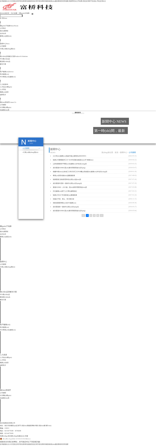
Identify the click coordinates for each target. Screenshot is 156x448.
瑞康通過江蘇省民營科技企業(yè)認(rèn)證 (67, 182)
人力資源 (4, 86)
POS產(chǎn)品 (5, 60)
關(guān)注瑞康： (28, 13)
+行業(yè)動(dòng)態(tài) (30, 154)
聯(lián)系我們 (9, 104)
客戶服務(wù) (7, 73)
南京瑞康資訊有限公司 (8, 425)
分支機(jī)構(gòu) (6, 109)
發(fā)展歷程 (4, 31)
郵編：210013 (5, 430)
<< (83, 218)
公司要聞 (3, 47)
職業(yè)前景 (5, 94)
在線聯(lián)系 (5, 112)
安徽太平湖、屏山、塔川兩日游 (63, 201)
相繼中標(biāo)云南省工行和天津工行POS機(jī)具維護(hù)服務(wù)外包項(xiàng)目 (80, 174)
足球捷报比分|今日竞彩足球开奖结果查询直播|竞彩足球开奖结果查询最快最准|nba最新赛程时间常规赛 (39, 447)
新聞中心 (5, 44)
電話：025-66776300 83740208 (12, 433)
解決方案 (3, 65)
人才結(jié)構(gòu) (7, 89)
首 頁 (4, 18)
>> (102, 218)
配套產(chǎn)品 (6, 63)
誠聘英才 (3, 96)
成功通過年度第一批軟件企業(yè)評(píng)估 (67, 185)
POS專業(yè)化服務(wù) (9, 78)
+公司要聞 (25, 150)
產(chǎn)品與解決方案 (16, 57)
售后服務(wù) (5, 76)
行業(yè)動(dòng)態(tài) (8, 50)
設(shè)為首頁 (5, 13)
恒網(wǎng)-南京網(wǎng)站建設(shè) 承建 (16, 438)
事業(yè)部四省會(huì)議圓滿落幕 (64, 178)
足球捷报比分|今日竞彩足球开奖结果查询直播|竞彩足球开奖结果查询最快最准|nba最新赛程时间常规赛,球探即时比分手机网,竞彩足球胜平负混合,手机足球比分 (60, 1)
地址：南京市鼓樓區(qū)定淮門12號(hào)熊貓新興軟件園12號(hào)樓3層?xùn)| (29, 428)
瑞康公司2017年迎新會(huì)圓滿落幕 (65, 197)
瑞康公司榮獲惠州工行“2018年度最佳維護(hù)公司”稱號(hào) (73, 162)
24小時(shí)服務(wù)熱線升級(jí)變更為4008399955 (69, 158)
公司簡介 (3, 29)
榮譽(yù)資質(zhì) (6, 37)
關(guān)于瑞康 (10, 26)
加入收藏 (15, 13)
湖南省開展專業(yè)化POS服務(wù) (64, 205)
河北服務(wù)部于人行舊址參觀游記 (65, 193)
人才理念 (3, 91)
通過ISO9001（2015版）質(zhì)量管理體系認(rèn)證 (70, 189)
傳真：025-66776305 (7, 435)
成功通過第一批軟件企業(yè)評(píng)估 (66, 209)
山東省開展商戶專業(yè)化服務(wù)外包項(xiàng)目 (70, 166)
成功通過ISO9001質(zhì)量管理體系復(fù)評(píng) (69, 170)
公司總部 (3, 107)
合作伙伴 (3, 34)
